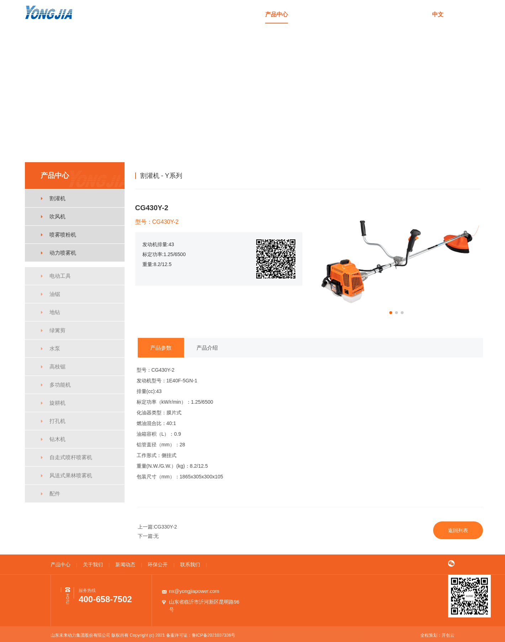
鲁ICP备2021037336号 (214, 635)
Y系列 (472, 175)
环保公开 (378, 14)
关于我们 (310, 14)
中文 (437, 14)
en (457, 14)
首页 (242, 14)
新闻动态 (344, 14)
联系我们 (412, 14)
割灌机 (453, 175)
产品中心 (276, 14)
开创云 (448, 635)
